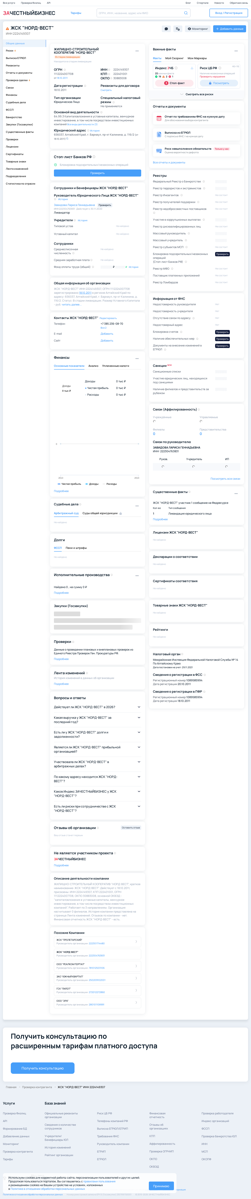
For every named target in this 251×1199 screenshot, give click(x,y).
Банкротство (14, 117)
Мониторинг (11, 1144)
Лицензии (12, 146)
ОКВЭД (154, 1166)
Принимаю (161, 1186)
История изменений (58, 1147)
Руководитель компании (113, 1144)
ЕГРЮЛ (101, 1159)
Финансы (11, 95)
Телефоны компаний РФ (112, 1121)
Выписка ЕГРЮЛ (16, 58)
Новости (219, 3)
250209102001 (97, 980)
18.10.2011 (62, 78)
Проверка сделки (18, 80)
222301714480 (97, 943)
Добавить (107, 333)
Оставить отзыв (131, 827)
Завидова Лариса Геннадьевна (74, 205)
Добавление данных (16, 1136)
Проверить (97, 173)
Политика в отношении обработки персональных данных (33, 1194)
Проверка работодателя (218, 1113)
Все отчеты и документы (169, 162)
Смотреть (106, 90)
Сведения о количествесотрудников (60, 1126)
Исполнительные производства (82, 574)
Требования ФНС (108, 1136)
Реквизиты (13, 65)
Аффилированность (162, 1144)
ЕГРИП (101, 1151)
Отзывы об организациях (158, 1126)
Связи (10, 87)
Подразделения (16, 176)
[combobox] (143, 13)
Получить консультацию (43, 1068)
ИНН (204, 1144)
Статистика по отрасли (20, 183)
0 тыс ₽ (121, 381)
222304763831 (97, 955)
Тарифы (8, 1159)
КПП (152, 1136)
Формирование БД (15, 1128)
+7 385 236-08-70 (112, 323)
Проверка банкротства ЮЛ (219, 1136)
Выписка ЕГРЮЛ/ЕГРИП (112, 1128)
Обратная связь (239, 3)
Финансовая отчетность (157, 1115)
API (48, 3)
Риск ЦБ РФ (104, 1113)
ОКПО (153, 1159)
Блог (188, 3)
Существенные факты (20, 132)
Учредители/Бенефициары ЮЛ (56, 1138)
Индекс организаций (215, 1121)
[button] (228, 13)
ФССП (10, 109)
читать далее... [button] (72, 304)
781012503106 (97, 968)
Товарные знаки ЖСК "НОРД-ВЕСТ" (180, 605)
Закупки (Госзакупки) (19, 124)
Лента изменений (17, 168)
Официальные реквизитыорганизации (61, 1115)
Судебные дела (16, 102)
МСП (205, 1151)
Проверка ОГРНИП (161, 1151)
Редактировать (108, 318)
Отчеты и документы (19, 72)
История (95, 130)
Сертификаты (15, 154)
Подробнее (61, 491)
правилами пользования (99, 1181)
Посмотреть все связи (225, 478)
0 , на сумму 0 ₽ (76, 587)
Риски (11, 50)
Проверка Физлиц (31, 3)
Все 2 (103, 327)
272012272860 (97, 992)
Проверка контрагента (18, 1151)
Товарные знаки (16, 161)
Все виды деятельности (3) (82, 124)
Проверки (12, 139)
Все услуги (9, 3)
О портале (203, 3)
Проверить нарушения (212, 76)
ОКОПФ (206, 1159)
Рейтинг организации (59, 1155)
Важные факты (164, 49)
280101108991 (96, 1004)
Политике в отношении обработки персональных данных (48, 1189)
